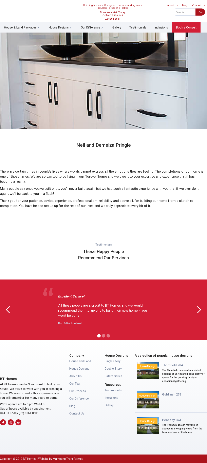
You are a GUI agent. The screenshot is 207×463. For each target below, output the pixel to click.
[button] (22, 23)
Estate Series (113, 376)
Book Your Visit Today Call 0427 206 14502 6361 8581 (112, 11)
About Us (75, 376)
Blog (72, 406)
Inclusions (161, 23)
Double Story (113, 368)
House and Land (80, 361)
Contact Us (76, 413)
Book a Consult (186, 23)
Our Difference (79, 398)
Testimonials (137, 23)
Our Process (77, 391)
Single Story (112, 361)
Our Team (75, 383)
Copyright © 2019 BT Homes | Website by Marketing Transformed (41, 458)
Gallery (116, 23)
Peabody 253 (171, 420)
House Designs (79, 368)
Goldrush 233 (172, 394)
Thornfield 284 (172, 365)
